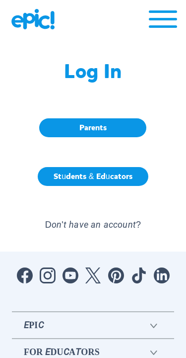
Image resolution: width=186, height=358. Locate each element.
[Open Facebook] (25, 275)
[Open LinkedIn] (162, 275)
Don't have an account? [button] (93, 224)
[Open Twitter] (93, 275)
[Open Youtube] (70, 275)
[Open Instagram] (48, 275)
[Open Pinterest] (116, 275)
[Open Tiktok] (139, 275)
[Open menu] (163, 21)
